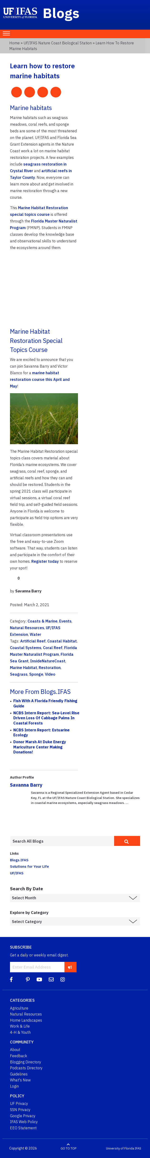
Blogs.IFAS (19, 860)
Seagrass (19, 674)
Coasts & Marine (43, 621)
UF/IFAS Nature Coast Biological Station (58, 43)
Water (35, 634)
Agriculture (19, 1008)
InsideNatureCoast (47, 661)
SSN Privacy (20, 1109)
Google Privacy (22, 1115)
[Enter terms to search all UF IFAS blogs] (62, 841)
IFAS (138, 1148)
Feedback (18, 1055)
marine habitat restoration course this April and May (40, 379)
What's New (20, 1080)
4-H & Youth (20, 1032)
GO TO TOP (68, 1148)
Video (50, 674)
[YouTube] (39, 979)
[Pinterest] (28, 979)
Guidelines (19, 1074)
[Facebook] (11, 979)
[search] (127, 841)
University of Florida (120, 1148)
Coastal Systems (25, 647)
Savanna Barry (26, 785)
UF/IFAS (17, 873)
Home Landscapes (26, 1020)
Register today (45, 561)
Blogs (61, 13)
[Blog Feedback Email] (51, 979)
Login (14, 1086)
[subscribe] (70, 967)
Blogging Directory (25, 1062)
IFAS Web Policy (24, 1121)
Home (14, 43)
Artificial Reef (33, 641)
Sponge (36, 674)
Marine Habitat (23, 667)
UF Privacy (19, 1103)
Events (65, 621)
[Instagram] (62, 979)
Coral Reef (53, 647)
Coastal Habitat (62, 641)
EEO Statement (23, 1128)
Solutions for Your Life (29, 866)
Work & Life (20, 1026)
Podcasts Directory (26, 1068)
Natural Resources (27, 627)
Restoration (50, 667)
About (15, 1049)
